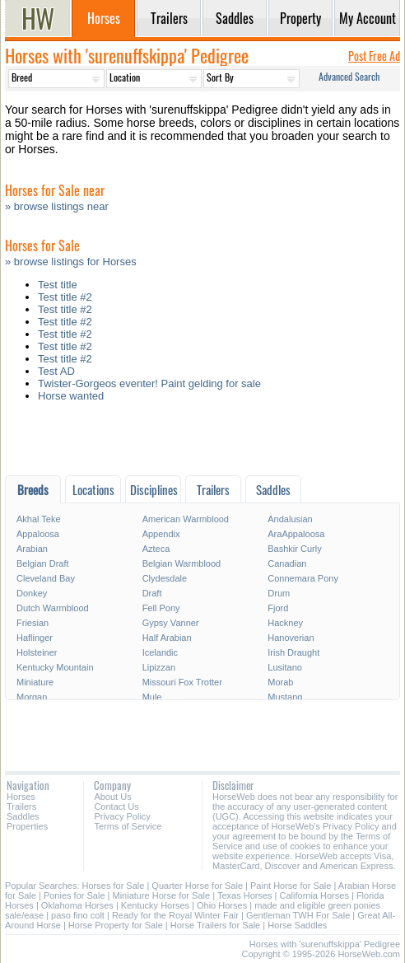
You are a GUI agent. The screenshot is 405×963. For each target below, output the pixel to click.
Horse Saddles (297, 925)
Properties (27, 826)
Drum (279, 593)
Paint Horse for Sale (290, 886)
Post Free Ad (374, 55)
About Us (112, 797)
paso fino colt (78, 915)
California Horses (314, 895)
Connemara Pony (303, 578)
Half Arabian (167, 638)
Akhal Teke (38, 519)
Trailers (21, 806)
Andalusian (290, 519)
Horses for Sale (113, 886)
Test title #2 (65, 297)
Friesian (32, 623)
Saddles (23, 816)
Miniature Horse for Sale (162, 895)
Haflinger (34, 638)
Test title (57, 284)
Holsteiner (37, 652)
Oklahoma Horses (77, 905)
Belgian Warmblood (181, 563)
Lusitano (285, 667)
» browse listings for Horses (71, 261)
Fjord (278, 608)
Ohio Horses (222, 905)
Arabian (32, 549)
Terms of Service (127, 826)
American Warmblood (185, 519)
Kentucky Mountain (55, 667)
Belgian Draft (42, 563)
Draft (152, 593)
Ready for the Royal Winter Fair (175, 915)
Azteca (156, 549)
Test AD (56, 371)
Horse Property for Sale (115, 925)
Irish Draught (293, 652)
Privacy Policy (122, 816)
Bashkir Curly (294, 549)
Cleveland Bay (45, 578)
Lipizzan (158, 667)
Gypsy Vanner (170, 623)
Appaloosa (37, 534)
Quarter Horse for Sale (197, 886)
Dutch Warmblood (52, 608)
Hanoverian (291, 638)
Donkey (31, 593)
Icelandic (160, 652)
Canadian (287, 563)
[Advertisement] (202, 443)
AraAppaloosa (296, 534)
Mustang (285, 697)
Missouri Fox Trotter (182, 682)
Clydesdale (164, 578)
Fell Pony (161, 608)
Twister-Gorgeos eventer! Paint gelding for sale (149, 383)
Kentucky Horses (155, 905)
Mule (152, 697)
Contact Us (116, 806)
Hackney (285, 623)
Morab (280, 682)
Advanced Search (349, 76)
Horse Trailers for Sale (215, 925)
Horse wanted (71, 396)
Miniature (35, 682)
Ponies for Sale (74, 895)
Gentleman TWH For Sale (298, 915)
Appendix (161, 534)
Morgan (31, 697)
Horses (21, 797)
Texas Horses (244, 895)
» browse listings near (57, 206)
